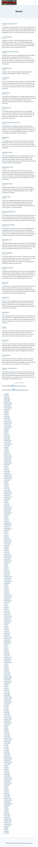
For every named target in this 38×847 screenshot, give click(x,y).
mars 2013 (6, 610)
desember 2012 (8, 616)
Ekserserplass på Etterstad (8, 224)
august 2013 (7, 602)
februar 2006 (7, 753)
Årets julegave (5, 340)
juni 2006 (6, 746)
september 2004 (8, 783)
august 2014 (7, 583)
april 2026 (6, 395)
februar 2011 (7, 654)
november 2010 (8, 659)
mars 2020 (6, 488)
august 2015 (7, 562)
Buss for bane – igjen (7, 239)
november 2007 (8, 719)
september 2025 (8, 407)
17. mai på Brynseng (7, 36)
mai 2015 (6, 567)
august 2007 (7, 724)
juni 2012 (6, 626)
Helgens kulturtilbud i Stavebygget (10, 51)
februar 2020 (7, 490)
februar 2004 (7, 795)
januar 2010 (7, 674)
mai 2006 (6, 748)
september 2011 (8, 641)
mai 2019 (6, 502)
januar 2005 (7, 776)
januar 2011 (7, 655)
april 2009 (6, 690)
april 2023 (6, 450)
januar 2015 (7, 574)
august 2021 (7, 464)
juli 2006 (6, 745)
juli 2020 (6, 481)
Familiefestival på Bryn (7, 152)
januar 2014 (7, 593)
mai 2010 (6, 667)
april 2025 (6, 414)
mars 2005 (6, 772)
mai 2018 (6, 519)
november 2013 (8, 597)
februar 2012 (7, 633)
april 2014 (6, 590)
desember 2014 (8, 576)
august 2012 (7, 622)
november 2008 (8, 698)
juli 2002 (6, 827)
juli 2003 (6, 807)
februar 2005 (7, 774)
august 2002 (7, 826)
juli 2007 (6, 726)
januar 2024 (7, 438)
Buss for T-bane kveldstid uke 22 (9, 23)
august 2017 (7, 530)
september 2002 (8, 824)
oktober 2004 (7, 781)
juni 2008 (6, 707)
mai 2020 (6, 485)
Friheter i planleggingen (7, 267)
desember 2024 (8, 421)
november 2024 (8, 423)
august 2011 (7, 643)
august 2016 (7, 545)
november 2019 (8, 493)
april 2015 (6, 569)
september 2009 (8, 681)
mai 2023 (6, 449)
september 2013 (8, 600)
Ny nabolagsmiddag (6, 68)
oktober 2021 (7, 461)
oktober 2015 (7, 559)
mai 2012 (6, 628)
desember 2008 (8, 697)
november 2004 (8, 779)
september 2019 (8, 497)
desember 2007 (8, 717)
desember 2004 (8, 777)
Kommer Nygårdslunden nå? (8, 211)
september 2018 (8, 512)
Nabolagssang (5, 137)
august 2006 (7, 743)
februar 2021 (7, 471)
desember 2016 (8, 540)
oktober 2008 (7, 700)
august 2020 (7, 480)
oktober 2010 (7, 660)
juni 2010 (6, 666)
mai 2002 (6, 831)
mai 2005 (6, 769)
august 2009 (7, 683)
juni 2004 (6, 788)
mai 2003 (6, 810)
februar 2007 (7, 734)
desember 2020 (8, 474)
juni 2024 (6, 430)
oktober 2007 (7, 721)
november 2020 (8, 476)
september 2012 (8, 621)
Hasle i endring (5, 312)
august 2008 (7, 703)
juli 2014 (6, 585)
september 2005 (8, 762)
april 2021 (6, 468)
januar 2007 (7, 736)
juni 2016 (6, 547)
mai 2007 (6, 729)
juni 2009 (6, 686)
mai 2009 (6, 688)
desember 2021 (8, 457)
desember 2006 (8, 738)
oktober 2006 (7, 741)
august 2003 (7, 805)
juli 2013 (6, 604)
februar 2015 (7, 573)
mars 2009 (6, 691)
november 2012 (8, 617)
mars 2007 (6, 733)
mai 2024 (6, 431)
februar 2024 (7, 437)
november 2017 (8, 524)
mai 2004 (6, 789)
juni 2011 (6, 647)
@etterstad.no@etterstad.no (21, 390)
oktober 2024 (7, 425)
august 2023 (7, 445)
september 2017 (8, 528)
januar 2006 (7, 755)
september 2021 (8, 462)
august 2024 (7, 428)
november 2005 (8, 758)
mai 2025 (6, 412)
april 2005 (6, 771)
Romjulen (4, 327)
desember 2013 (8, 595)
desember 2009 (8, 676)
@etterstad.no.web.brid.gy (20, 385)
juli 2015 (6, 564)
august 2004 (7, 784)
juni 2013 (6, 605)
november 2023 (8, 440)
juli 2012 (6, 624)
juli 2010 (6, 664)
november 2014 (8, 578)
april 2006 (6, 750)
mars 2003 (6, 814)
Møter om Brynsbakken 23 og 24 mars (11, 122)
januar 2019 (7, 505)
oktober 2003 (7, 802)
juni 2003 (6, 808)
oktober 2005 (7, 760)
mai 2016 (6, 548)
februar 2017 (7, 538)
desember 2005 (8, 757)
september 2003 (8, 803)
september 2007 (8, 722)
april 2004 (6, 791)
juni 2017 (6, 533)
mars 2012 (6, 631)
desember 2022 (8, 456)
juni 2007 (6, 728)
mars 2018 (6, 521)
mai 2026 (6, 394)
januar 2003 (7, 817)
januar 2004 (7, 796)
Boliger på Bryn (5, 297)
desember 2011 (8, 636)
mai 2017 (6, 535)
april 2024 (6, 433)
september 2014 (8, 581)
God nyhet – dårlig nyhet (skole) (9, 368)
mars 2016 (6, 552)
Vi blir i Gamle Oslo (6, 107)
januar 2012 (7, 635)
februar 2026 (7, 399)
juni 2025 (6, 411)
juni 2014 (6, 586)
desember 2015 (8, 555)
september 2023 (8, 443)
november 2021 (8, 459)
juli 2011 (6, 645)
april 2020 (6, 486)
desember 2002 (8, 819)
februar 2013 (7, 612)
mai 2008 (6, 709)
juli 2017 (6, 531)
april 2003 (6, 812)
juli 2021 (6, 466)
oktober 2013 (7, 598)
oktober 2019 (7, 495)
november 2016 (8, 542)
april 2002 (6, 833)
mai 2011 (6, 648)
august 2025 (7, 409)
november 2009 (8, 678)
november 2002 (8, 820)
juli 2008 (6, 705)
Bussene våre (5, 282)
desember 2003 (8, 798)
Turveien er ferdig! (6, 196)
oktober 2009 (7, 679)
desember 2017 (8, 523)
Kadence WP (30, 843)
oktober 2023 (7, 442)
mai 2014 (6, 588)
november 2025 (8, 404)
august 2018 (7, 514)
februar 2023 (7, 454)
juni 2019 (6, 500)
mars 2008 (6, 712)
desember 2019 (8, 492)
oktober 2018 (7, 511)
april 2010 (6, 669)
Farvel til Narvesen (6, 355)
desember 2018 (8, 507)
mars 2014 (6, 592)
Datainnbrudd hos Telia (7, 167)
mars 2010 (6, 671)
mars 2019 (6, 504)
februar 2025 (7, 418)
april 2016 (6, 550)
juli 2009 (6, 684)
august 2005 (7, 764)
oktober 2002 (7, 822)
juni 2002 (6, 829)
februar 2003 (7, 815)
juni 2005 (6, 767)
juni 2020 (6, 483)
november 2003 (8, 800)
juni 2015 (6, 566)
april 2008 (6, 710)
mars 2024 (6, 435)
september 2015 (8, 561)
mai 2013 (6, 607)
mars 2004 (6, 793)
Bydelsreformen (5, 78)
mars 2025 (6, 416)
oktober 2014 (7, 579)
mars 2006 (6, 752)
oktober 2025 (7, 406)
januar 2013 (7, 614)
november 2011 (8, 638)
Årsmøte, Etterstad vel (7, 183)
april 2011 (6, 650)
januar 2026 (7, 400)
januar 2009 (7, 695)
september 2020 (8, 478)
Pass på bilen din (6, 92)
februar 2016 (7, 554)
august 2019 (7, 499)
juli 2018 (6, 516)
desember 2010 (8, 657)
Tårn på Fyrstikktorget (7, 252)
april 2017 (6, 536)
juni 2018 (6, 518)
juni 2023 (6, 447)
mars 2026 (6, 397)
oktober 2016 (7, 543)
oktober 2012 (7, 619)
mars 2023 (6, 452)
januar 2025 (7, 419)
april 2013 (6, 609)
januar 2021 (7, 473)
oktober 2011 (7, 640)
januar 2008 (7, 715)
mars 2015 (6, 571)
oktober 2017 (7, 526)
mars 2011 (6, 652)
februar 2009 (7, 693)
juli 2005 (6, 765)
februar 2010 (7, 672)
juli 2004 (6, 786)
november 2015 (8, 557)
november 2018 (8, 509)
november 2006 (8, 740)
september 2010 (8, 662)
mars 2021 (6, 469)
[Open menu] (35, 2)
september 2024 (8, 426)
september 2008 (8, 702)
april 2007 (6, 731)
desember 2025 (8, 402)
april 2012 (6, 629)
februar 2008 (7, 714)
